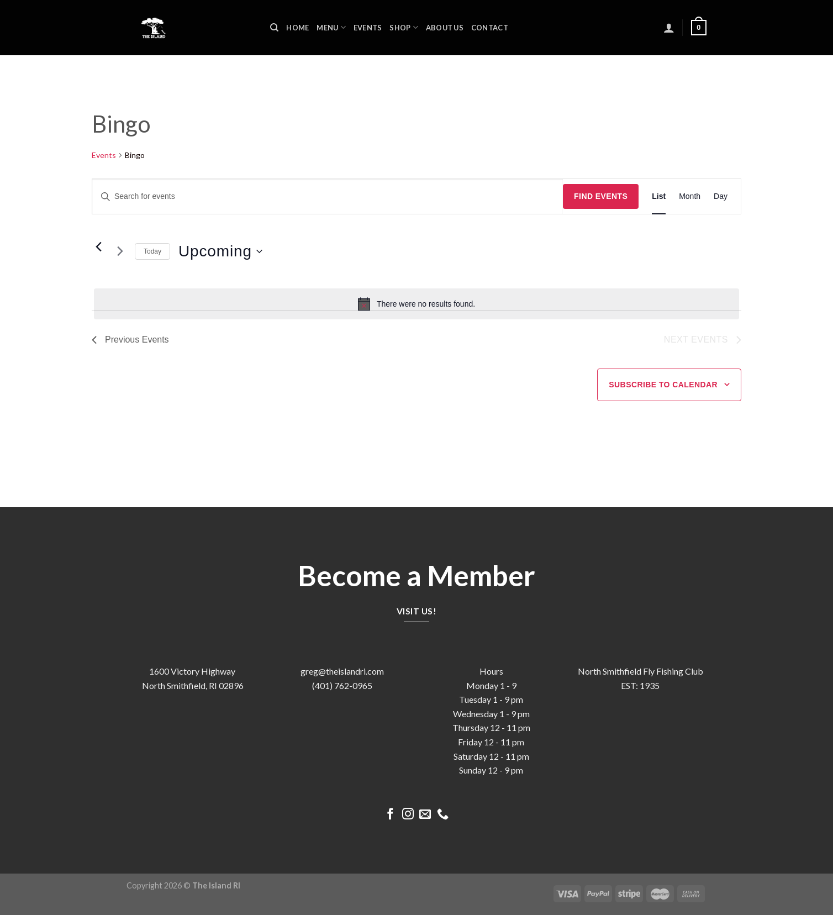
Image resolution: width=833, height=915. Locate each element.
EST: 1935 (640, 685)
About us (444, 27)
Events (368, 27)
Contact (489, 27)
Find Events (601, 196)
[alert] (416, 303)
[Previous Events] (98, 247)
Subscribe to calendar (663, 384)
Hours (491, 671)
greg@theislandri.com (342, 671)
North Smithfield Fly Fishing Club (640, 671)
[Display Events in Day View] (720, 196)
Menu (331, 27)
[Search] (274, 27)
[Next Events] (119, 251)
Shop (403, 27)
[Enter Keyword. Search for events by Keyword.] (327, 196)
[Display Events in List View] (659, 196)
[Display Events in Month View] (689, 196)
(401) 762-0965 (342, 685)
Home (297, 27)
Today (152, 251)
